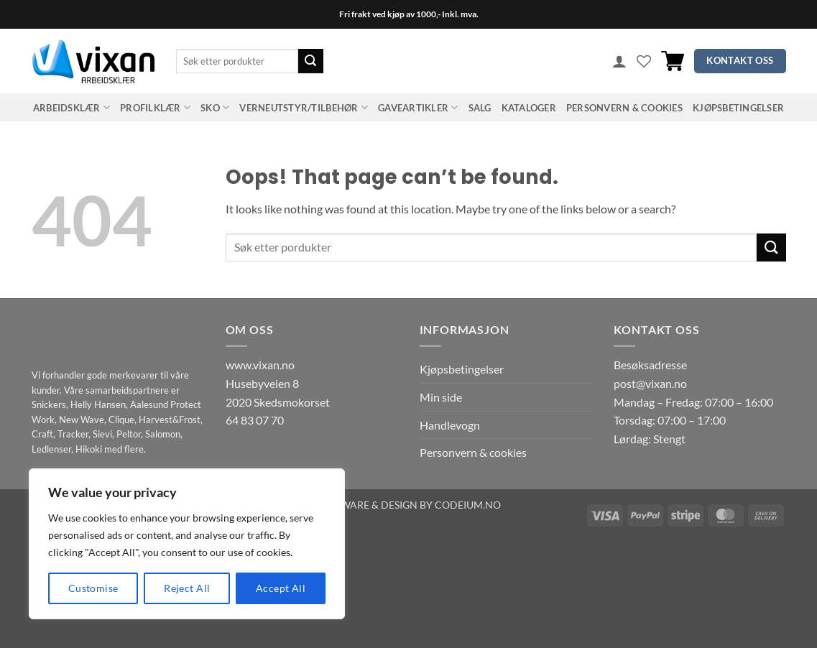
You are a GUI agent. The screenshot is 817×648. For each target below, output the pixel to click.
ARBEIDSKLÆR (71, 107)
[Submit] (310, 61)
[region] (187, 543)
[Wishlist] (644, 61)
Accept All (280, 588)
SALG (479, 108)
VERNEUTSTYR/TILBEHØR (303, 107)
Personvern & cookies (624, 108)
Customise (93, 588)
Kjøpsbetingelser (738, 108)
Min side (441, 397)
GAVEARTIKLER (418, 107)
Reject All (187, 588)
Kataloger (529, 108)
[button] (619, 61)
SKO (214, 107)
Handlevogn (450, 425)
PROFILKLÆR (155, 107)
